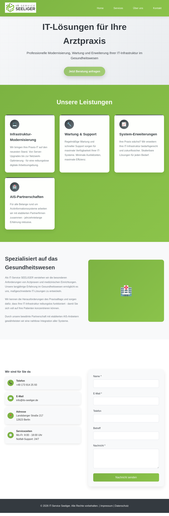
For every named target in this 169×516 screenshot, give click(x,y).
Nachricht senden (126, 482)
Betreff (97, 429)
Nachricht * (99, 447)
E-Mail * (97, 395)
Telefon (97, 412)
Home (100, 8)
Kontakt (157, 8)
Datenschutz (122, 509)
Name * (97, 377)
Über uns (138, 8)
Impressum (106, 509)
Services (118, 8)
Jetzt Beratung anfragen (84, 73)
